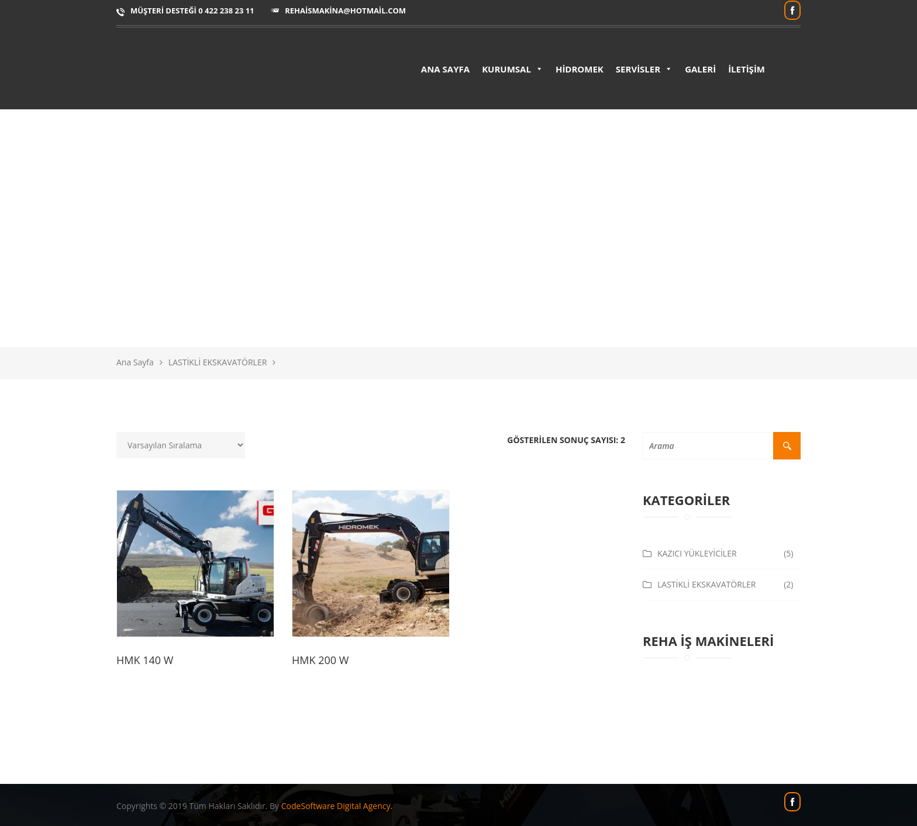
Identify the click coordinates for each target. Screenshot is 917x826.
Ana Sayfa (135, 362)
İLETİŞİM (746, 69)
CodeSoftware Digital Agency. (336, 805)
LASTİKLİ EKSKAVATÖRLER (217, 362)
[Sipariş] (180, 445)
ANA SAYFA (445, 69)
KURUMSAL (512, 69)
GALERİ (700, 69)
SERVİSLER (644, 69)
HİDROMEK (580, 69)
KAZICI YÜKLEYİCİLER (697, 553)
